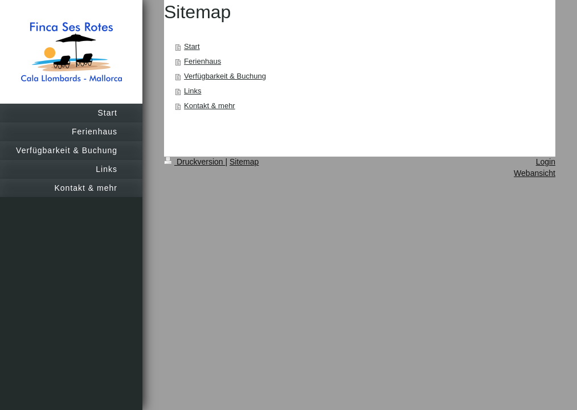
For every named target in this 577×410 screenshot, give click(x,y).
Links (192, 91)
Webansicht (534, 173)
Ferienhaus (202, 61)
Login (545, 161)
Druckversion (194, 161)
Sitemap (244, 161)
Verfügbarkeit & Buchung (225, 76)
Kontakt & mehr (209, 105)
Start (191, 46)
